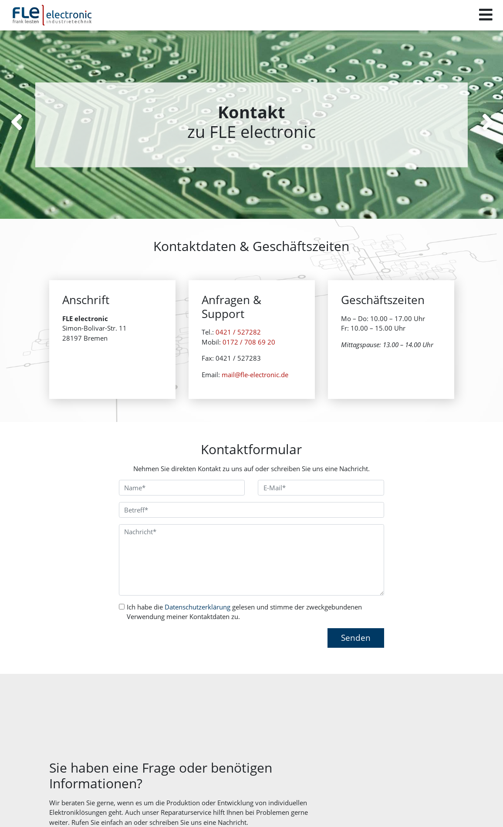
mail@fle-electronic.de (255, 387)
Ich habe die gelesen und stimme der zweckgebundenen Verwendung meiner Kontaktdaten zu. (244, 612)
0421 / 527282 (238, 344)
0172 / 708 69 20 (249, 354)
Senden (356, 637)
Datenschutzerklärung (197, 607)
